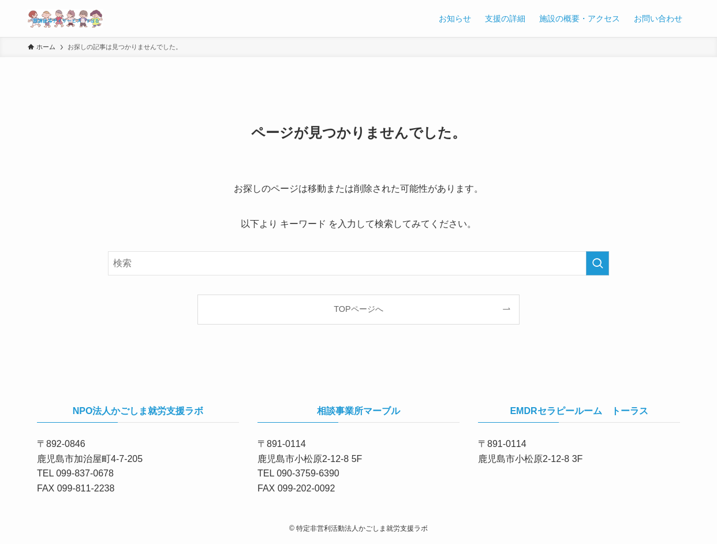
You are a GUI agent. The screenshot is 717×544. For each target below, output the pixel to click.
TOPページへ (358, 309)
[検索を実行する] (597, 263)
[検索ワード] (358, 263)
